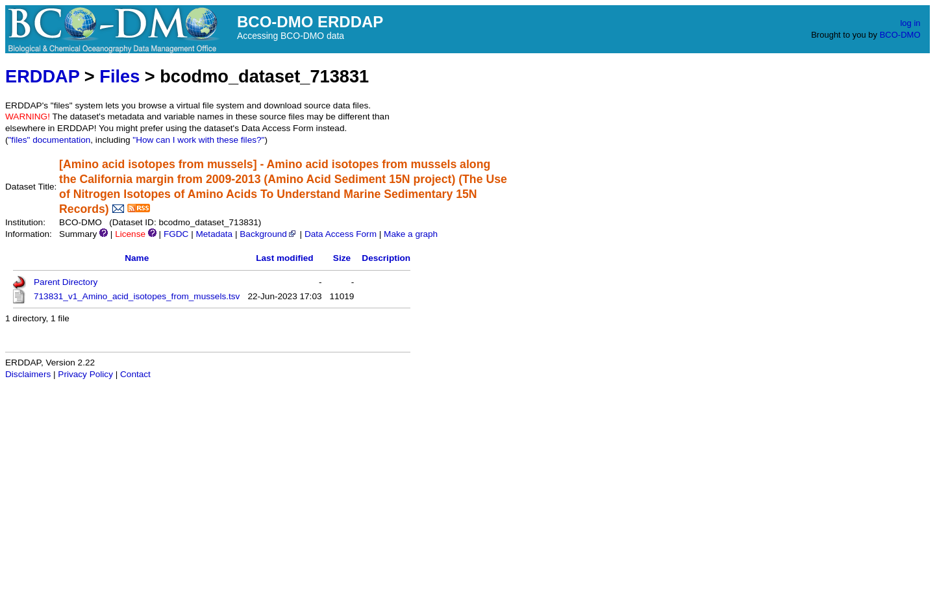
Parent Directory (65, 282)
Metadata (213, 234)
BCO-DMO (900, 35)
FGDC (176, 234)
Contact (135, 374)
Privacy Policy (85, 374)
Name (137, 258)
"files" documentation (49, 140)
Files (119, 76)
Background (268, 234)
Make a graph (411, 234)
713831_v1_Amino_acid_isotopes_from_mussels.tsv (137, 296)
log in (910, 23)
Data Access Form (341, 234)
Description (386, 258)
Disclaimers (28, 374)
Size (342, 258)
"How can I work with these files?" (198, 140)
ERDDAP (42, 76)
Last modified (284, 258)
